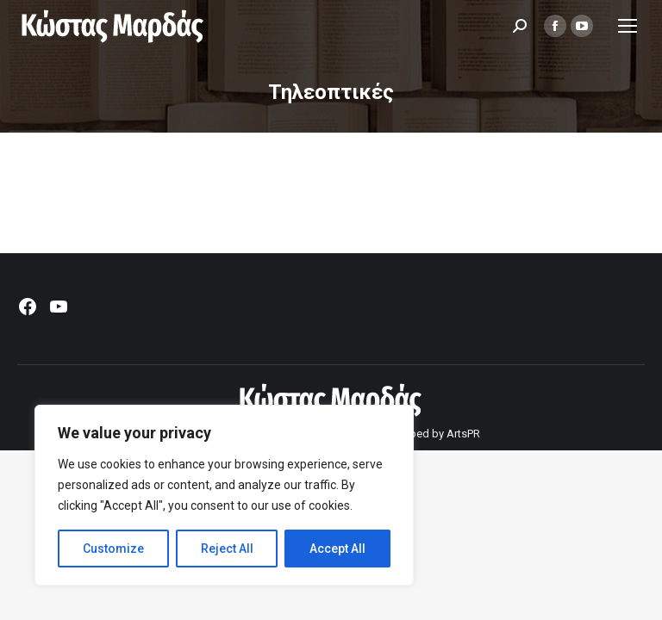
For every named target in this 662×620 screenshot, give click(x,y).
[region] (224, 495)
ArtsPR (463, 433)
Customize (113, 548)
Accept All (337, 548)
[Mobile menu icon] (627, 26)
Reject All (227, 548)
